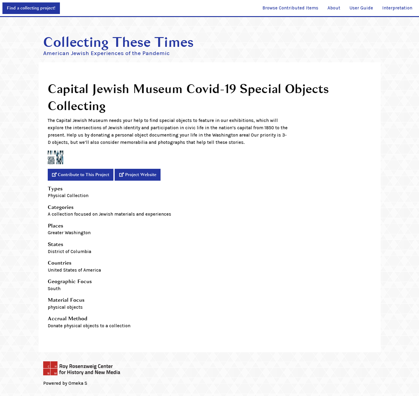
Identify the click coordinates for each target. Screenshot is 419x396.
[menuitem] (290, 8)
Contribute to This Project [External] (83, 174)
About (333, 8)
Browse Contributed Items (290, 8)
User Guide (361, 8)
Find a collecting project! (31, 8)
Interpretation (397, 8)
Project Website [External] (140, 174)
